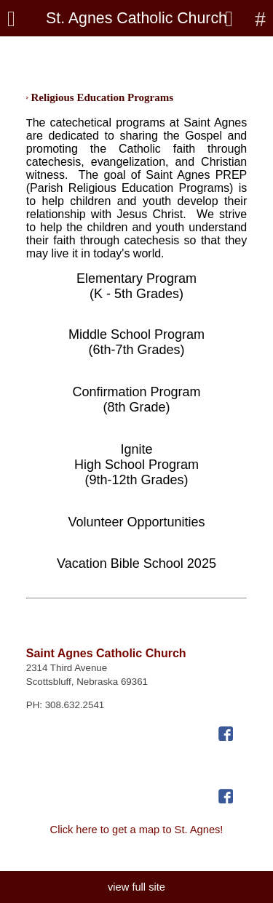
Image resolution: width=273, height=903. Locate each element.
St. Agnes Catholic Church (136, 18)
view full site (136, 887)
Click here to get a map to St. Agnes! (136, 829)
